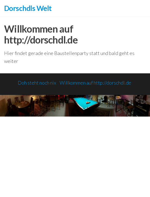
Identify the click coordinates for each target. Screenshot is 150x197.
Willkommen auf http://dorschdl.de (95, 83)
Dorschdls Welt (28, 8)
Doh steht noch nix (37, 83)
